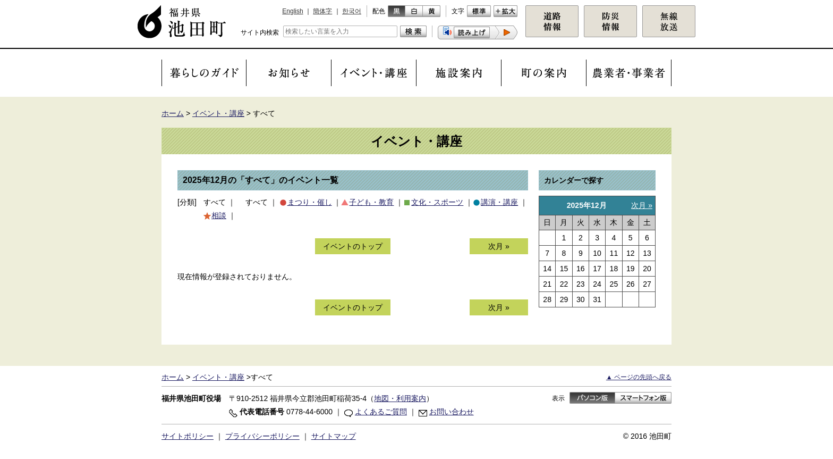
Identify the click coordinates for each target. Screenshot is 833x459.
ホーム (173, 113)
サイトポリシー (188, 436)
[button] (477, 32)
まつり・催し (309, 202)
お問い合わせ (451, 411)
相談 (218, 215)
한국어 (351, 11)
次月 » (498, 246)
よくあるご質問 (381, 411)
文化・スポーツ (437, 202)
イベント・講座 (218, 113)
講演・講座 (499, 202)
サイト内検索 (260, 32)
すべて (214, 202)
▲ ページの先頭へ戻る (639, 377)
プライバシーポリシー (262, 436)
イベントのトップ (352, 246)
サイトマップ (333, 436)
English (292, 11)
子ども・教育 (371, 202)
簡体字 (322, 11)
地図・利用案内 (400, 398)
